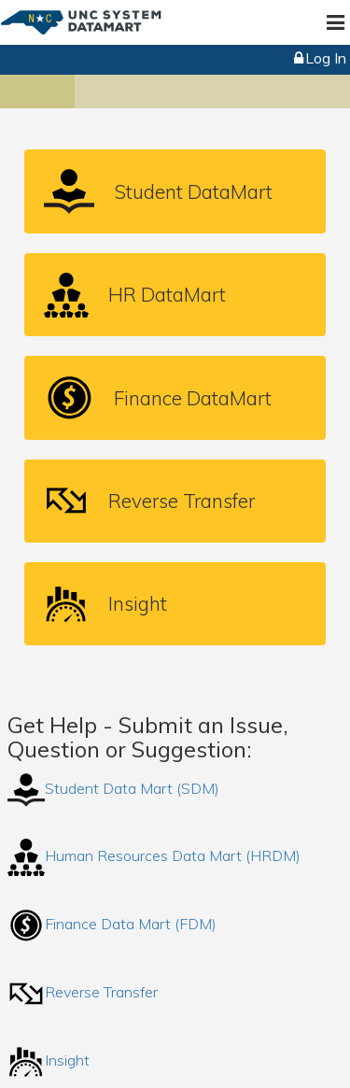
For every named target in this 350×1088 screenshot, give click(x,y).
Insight (48, 1060)
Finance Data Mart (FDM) (112, 923)
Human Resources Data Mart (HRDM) (154, 855)
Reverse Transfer (82, 991)
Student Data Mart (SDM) (113, 788)
